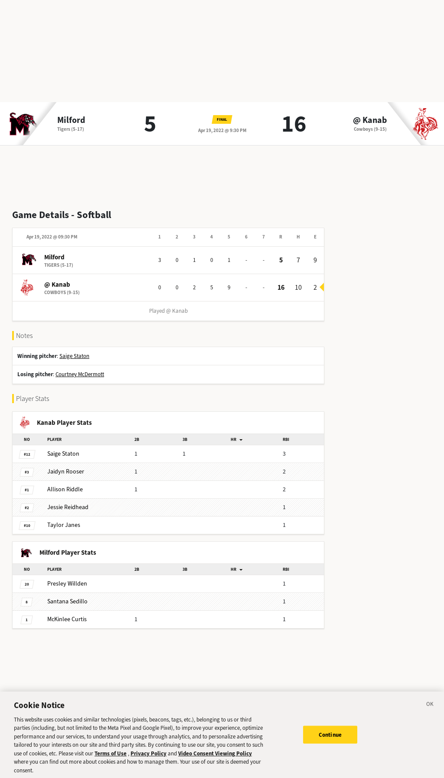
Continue (330, 740)
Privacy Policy (148, 759)
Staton (63, 454)
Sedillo (67, 601)
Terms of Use (111, 759)
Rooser (65, 471)
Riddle (65, 489)
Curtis (67, 619)
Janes (63, 525)
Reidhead (67, 507)
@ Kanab (370, 120)
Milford (71, 120)
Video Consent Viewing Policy (215, 759)
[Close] (430, 711)
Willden (67, 583)
